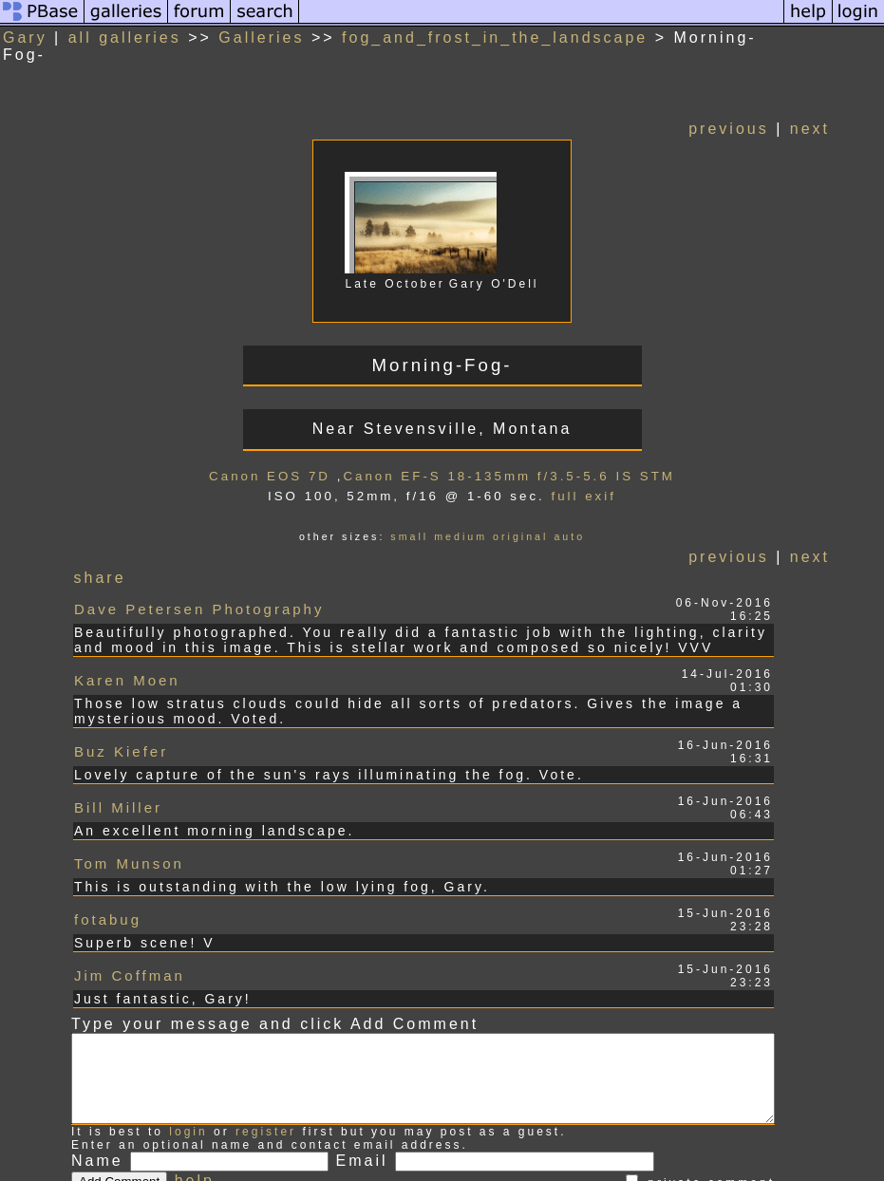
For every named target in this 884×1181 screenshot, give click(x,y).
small (433, 519)
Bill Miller (118, 754)
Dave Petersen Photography (199, 587)
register (265, 1058)
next (857, 111)
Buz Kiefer (121, 709)
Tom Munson (129, 800)
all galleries (124, 37)
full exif (606, 479)
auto (593, 519)
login (188, 1058)
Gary (25, 37)
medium (484, 519)
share (101, 561)
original (544, 519)
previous (776, 111)
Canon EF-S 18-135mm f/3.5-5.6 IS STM (532, 459)
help (195, 1107)
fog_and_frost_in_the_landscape (495, 37)
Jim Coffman (129, 891)
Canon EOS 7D (293, 459)
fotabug (107, 845)
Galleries (261, 37)
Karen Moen (127, 648)
